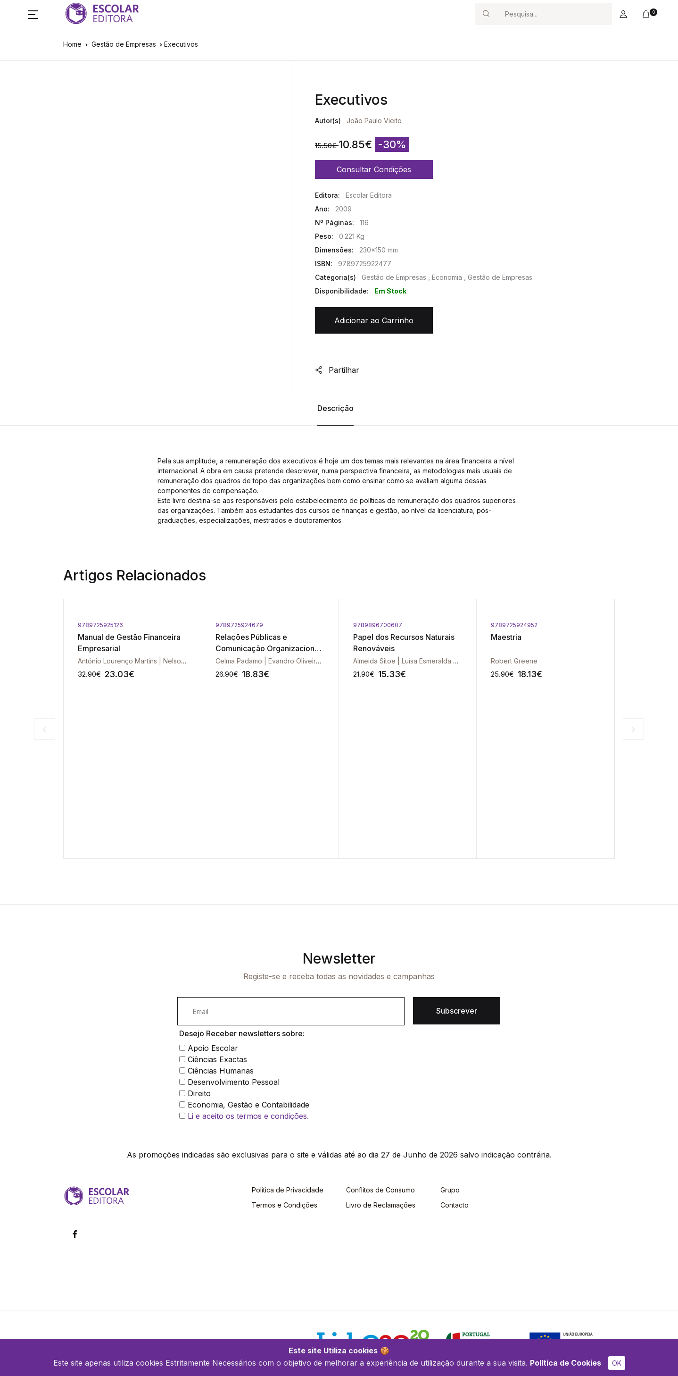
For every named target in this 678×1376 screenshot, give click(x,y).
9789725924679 (239, 625)
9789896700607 (377, 625)
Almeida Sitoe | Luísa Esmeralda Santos (413, 661)
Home (72, 44)
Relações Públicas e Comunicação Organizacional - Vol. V (268, 648)
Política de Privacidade (287, 1190)
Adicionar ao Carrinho (373, 320)
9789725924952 (514, 625)
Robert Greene (514, 661)
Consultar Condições (374, 169)
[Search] (554, 14)
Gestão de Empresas (123, 44)
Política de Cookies (565, 1363)
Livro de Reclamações (380, 1205)
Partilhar (337, 370)
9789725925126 (100, 625)
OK (616, 1363)
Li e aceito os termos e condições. (248, 1116)
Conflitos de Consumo (380, 1190)
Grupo (450, 1190)
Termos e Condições (284, 1205)
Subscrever (456, 1010)
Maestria (506, 637)
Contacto (454, 1205)
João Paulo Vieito (374, 121)
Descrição (335, 408)
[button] (33, 14)
